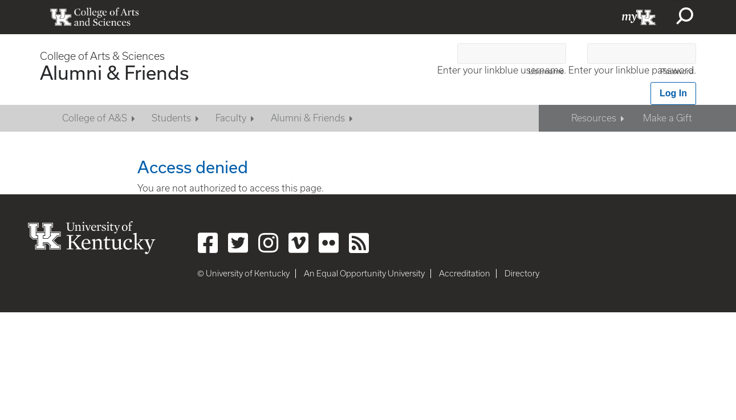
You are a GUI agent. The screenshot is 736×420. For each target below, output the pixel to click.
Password (677, 71)
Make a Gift (667, 118)
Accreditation (464, 273)
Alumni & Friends (114, 72)
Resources (593, 118)
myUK (639, 17)
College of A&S (94, 118)
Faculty (230, 118)
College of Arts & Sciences (102, 56)
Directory (522, 273)
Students (171, 118)
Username (546, 71)
